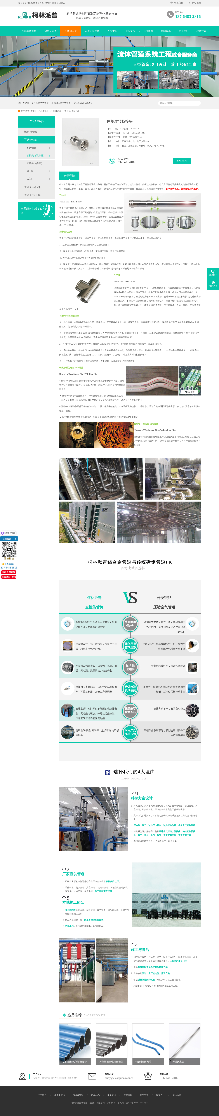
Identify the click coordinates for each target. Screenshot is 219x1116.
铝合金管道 (50, 31)
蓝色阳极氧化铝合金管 (75, 1061)
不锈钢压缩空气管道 (61, 103)
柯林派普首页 (29, 31)
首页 (33, 111)
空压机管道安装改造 (83, 103)
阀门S (29, 171)
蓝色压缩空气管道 (40, 103)
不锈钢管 (31, 148)
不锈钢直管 (178, 1061)
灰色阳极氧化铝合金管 (111, 1061)
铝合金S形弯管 (143, 1061)
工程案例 (148, 31)
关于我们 (183, 31)
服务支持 (130, 31)
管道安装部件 (92, 31)
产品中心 (112, 31)
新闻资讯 (166, 31)
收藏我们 (178, 3)
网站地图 (196, 3)
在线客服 (182, 160)
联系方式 (201, 31)
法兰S (29, 178)
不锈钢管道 (71, 31)
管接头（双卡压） (73, 111)
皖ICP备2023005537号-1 (137, 1103)
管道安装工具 (32, 195)
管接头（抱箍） (34, 163)
